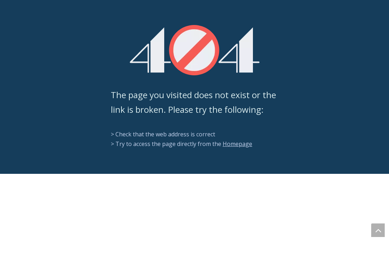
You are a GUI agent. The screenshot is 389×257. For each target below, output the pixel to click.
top (378, 230)
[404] (195, 50)
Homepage (237, 144)
